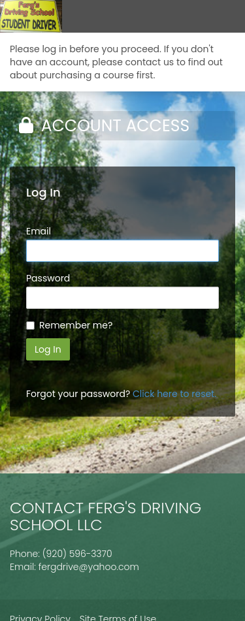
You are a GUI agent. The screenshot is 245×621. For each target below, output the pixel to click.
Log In (48, 349)
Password (48, 278)
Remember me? (75, 325)
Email (38, 231)
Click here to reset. (174, 393)
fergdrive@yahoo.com (89, 566)
